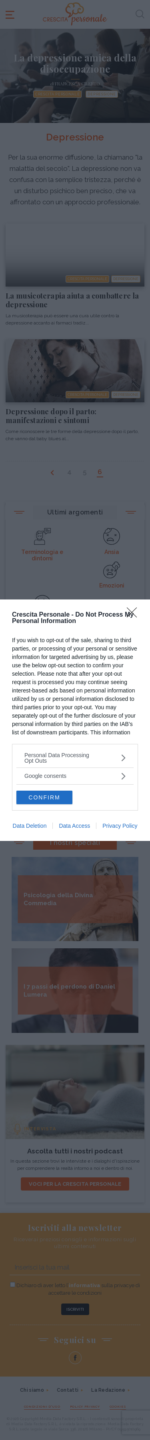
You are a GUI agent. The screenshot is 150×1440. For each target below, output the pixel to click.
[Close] (134, 615)
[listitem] (75, 758)
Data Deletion (30, 826)
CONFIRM (44, 797)
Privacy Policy (119, 826)
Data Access (74, 826)
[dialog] (75, 720)
